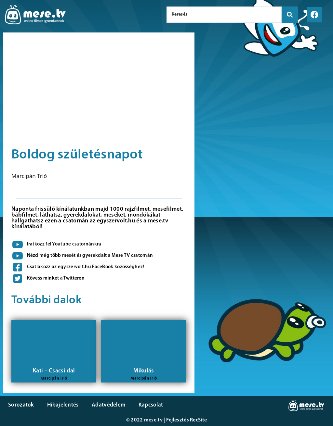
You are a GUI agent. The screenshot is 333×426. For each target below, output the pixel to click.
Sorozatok (21, 405)
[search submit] (290, 14)
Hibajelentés (63, 405)
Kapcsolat (150, 405)
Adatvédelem (108, 405)
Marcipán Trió (29, 176)
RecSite (198, 420)
